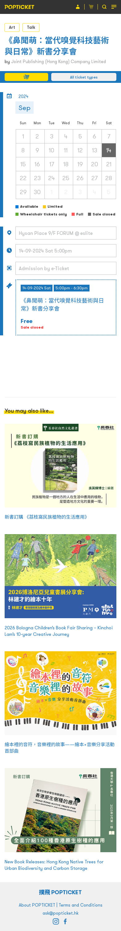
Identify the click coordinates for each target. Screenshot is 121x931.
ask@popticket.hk (60, 913)
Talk (31, 27)
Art (12, 27)
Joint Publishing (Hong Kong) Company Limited (58, 61)
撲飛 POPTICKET (60, 892)
